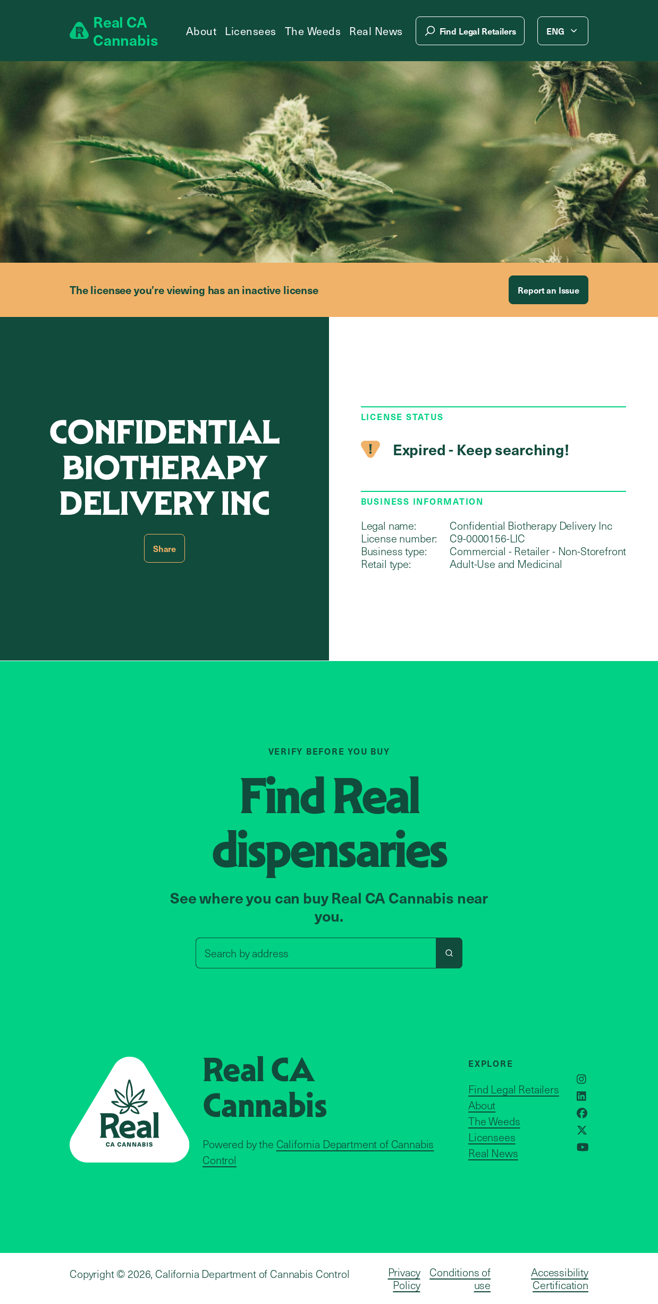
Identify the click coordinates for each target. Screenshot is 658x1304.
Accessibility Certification (559, 1278)
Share (164, 548)
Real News (376, 30)
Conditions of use (460, 1278)
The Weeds (313, 30)
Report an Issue (548, 290)
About (201, 30)
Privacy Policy (404, 1278)
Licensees (250, 30)
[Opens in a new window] (581, 1079)
